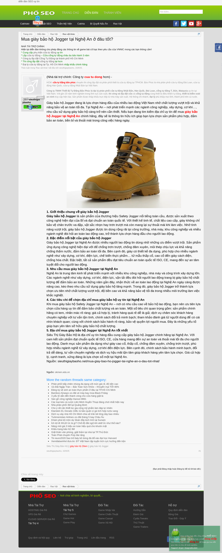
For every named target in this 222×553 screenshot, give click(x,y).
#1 (200, 451)
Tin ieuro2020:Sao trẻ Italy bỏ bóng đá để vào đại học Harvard (84, 438)
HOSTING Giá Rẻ (37, 510)
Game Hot (68, 518)
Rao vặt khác (42, 68)
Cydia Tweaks (140, 518)
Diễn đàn (91, 12)
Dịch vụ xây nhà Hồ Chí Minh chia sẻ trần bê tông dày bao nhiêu (85, 414)
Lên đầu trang (98, 537)
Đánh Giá (138, 514)
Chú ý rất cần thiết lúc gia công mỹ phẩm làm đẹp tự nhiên (81, 408)
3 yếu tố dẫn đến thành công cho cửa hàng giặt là (77, 396)
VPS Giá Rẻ (34, 514)
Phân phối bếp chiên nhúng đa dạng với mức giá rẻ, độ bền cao (84, 384)
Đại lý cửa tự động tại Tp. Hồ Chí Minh (43, 64)
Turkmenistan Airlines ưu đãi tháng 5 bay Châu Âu (77, 417)
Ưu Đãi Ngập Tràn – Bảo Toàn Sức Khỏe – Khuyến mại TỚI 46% (85, 386)
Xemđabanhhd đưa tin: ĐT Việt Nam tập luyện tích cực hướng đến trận (88, 441)
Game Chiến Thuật (108, 514)
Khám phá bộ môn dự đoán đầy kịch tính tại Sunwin (78, 420)
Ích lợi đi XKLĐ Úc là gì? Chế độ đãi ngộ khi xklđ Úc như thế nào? (86, 423)
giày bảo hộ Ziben (78, 446)
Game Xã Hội (105, 522)
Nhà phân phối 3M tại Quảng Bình (69, 405)
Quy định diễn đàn (178, 510)
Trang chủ (70, 12)
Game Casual (105, 518)
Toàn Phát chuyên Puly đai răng (68, 435)
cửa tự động (33, 55)
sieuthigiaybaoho (66, 68)
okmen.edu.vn (62, 372)
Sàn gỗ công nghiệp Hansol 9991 (68, 399)
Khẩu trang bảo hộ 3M (63, 429)
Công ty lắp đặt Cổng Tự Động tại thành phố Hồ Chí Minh (53, 58)
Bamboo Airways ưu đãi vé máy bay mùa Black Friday (79, 393)
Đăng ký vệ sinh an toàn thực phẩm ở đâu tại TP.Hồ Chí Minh (83, 390)
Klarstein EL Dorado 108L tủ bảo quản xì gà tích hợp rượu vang (84, 411)
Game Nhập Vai (106, 510)
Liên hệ (57, 537)
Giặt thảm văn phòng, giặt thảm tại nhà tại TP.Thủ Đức (79, 432)
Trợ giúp (69, 537)
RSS (111, 537)
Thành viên (112, 12)
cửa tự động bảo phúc (64, 82)
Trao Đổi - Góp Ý (177, 518)
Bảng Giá (173, 514)
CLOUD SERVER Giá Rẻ (41, 519)
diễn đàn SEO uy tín (29, 1)
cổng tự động (47, 61)
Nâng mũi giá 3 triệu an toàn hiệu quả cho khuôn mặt (79, 426)
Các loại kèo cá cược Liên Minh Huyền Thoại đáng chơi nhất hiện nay (87, 402)
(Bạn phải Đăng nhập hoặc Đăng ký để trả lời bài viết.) (177, 469)
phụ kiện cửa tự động (44, 52)
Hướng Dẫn (139, 510)
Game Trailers (140, 526)
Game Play (69, 522)
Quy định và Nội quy (39, 537)
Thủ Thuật (138, 522)
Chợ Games (69, 514)
